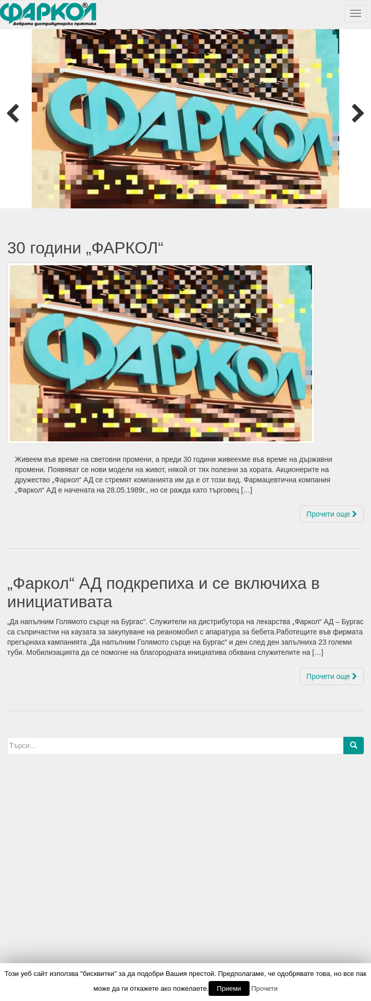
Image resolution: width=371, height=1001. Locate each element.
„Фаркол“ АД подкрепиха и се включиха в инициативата (163, 592)
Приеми (229, 988)
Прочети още (331, 514)
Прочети (264, 988)
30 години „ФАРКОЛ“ (85, 248)
